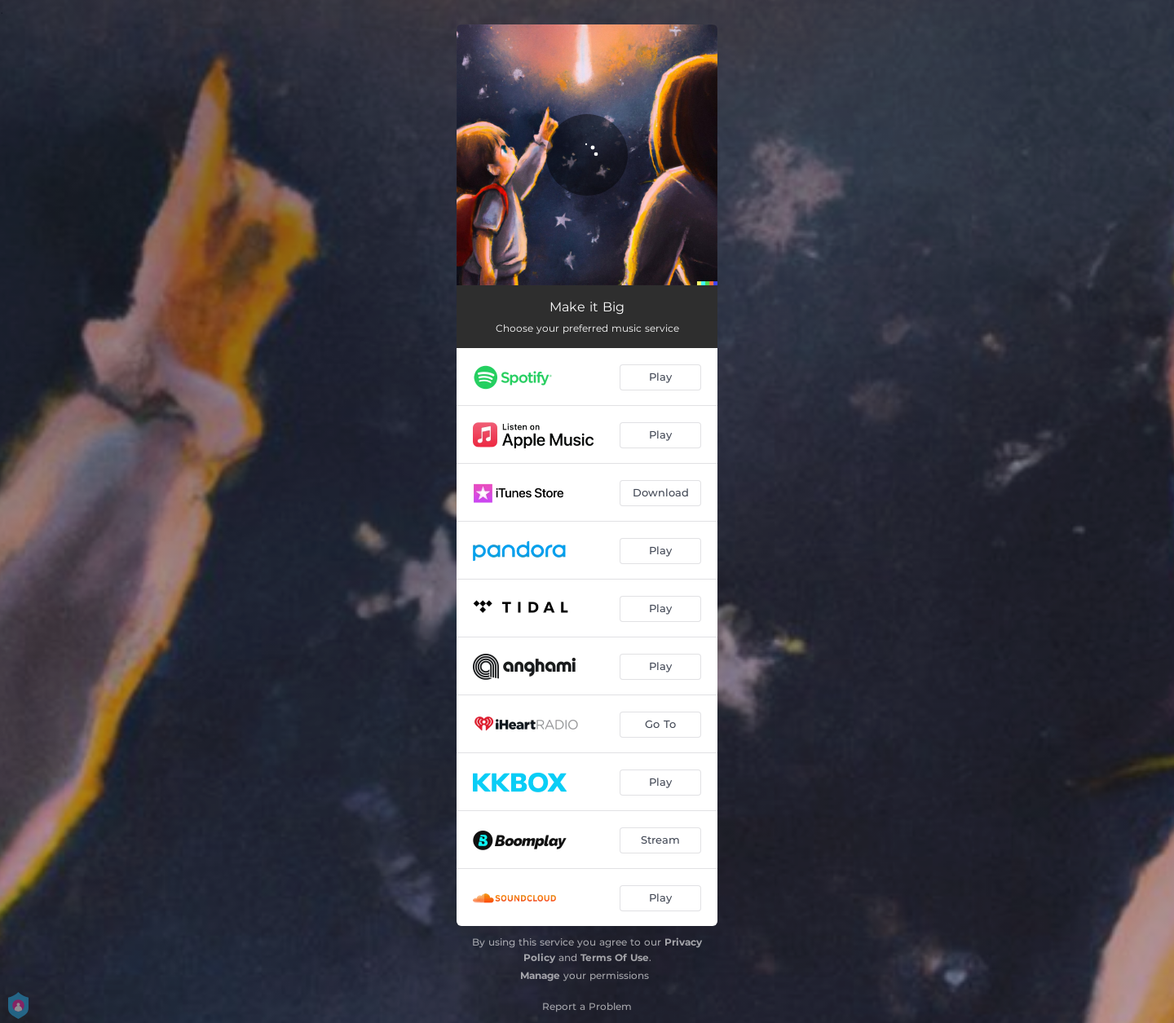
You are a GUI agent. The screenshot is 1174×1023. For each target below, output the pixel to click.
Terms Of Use (614, 957)
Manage (540, 975)
